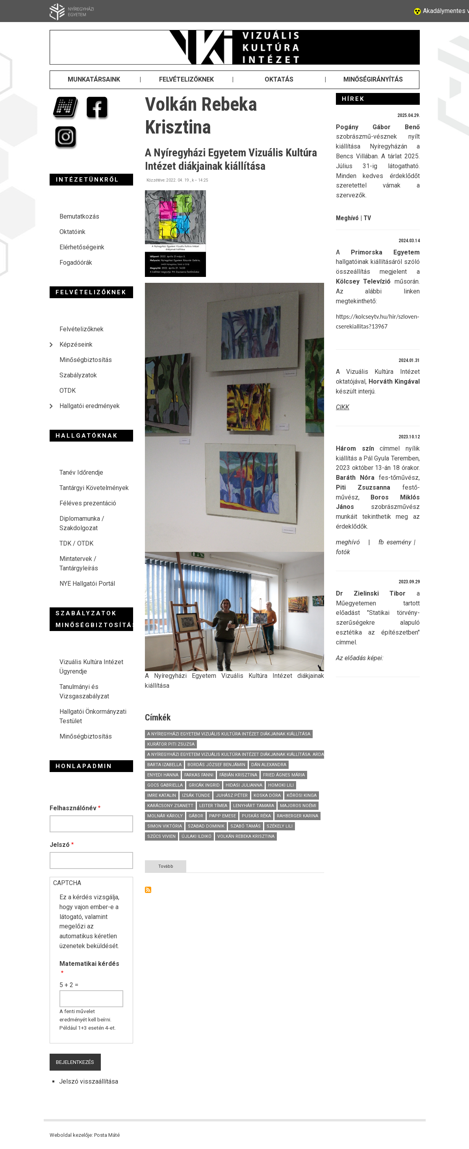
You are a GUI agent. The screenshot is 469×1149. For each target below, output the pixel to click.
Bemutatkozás (79, 216)
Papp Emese (222, 816)
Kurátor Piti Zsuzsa (171, 744)
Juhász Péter (232, 795)
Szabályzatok (78, 375)
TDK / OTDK (76, 543)
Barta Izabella (164, 764)
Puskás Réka (256, 816)
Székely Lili (280, 826)
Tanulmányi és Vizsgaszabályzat (84, 691)
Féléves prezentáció (87, 503)
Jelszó (60, 844)
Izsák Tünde (196, 795)
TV (367, 218)
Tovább (172, 867)
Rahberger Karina (297, 816)
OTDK (67, 390)
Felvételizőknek (81, 329)
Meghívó (347, 218)
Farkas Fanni (198, 775)
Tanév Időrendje (81, 472)
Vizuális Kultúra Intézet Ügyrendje (91, 666)
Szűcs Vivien (161, 836)
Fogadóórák (75, 262)
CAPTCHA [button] (67, 883)
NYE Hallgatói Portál (87, 583)
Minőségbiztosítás (85, 360)
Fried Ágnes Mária (284, 775)
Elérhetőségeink (81, 247)
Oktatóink (72, 232)
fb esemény (394, 542)
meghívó (348, 542)
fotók (343, 552)
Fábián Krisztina (238, 775)
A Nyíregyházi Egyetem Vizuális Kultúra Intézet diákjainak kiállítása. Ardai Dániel (244, 754)
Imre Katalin (161, 795)
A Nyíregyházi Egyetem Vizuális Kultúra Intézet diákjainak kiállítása (228, 734)
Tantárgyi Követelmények (94, 488)
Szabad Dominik (206, 826)
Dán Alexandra (268, 764)
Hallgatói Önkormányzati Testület (92, 716)
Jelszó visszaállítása (88, 1081)
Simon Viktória (164, 826)
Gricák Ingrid (204, 785)
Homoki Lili (281, 785)
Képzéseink (76, 344)
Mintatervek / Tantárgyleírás (78, 563)
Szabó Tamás (245, 826)
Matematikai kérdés (89, 963)
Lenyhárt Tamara (253, 805)
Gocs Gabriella (165, 785)
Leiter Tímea (213, 805)
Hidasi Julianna (244, 785)
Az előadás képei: (360, 658)
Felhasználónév (73, 808)
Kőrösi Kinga (302, 795)
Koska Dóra (267, 795)
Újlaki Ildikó (196, 836)
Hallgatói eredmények (89, 406)
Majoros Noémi (298, 805)
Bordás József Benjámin (216, 764)
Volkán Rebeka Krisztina (245, 836)
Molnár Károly (165, 816)
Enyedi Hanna (162, 775)
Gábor (196, 816)
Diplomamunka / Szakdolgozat (81, 523)
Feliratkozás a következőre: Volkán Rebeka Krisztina (148, 890)
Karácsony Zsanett (170, 805)
